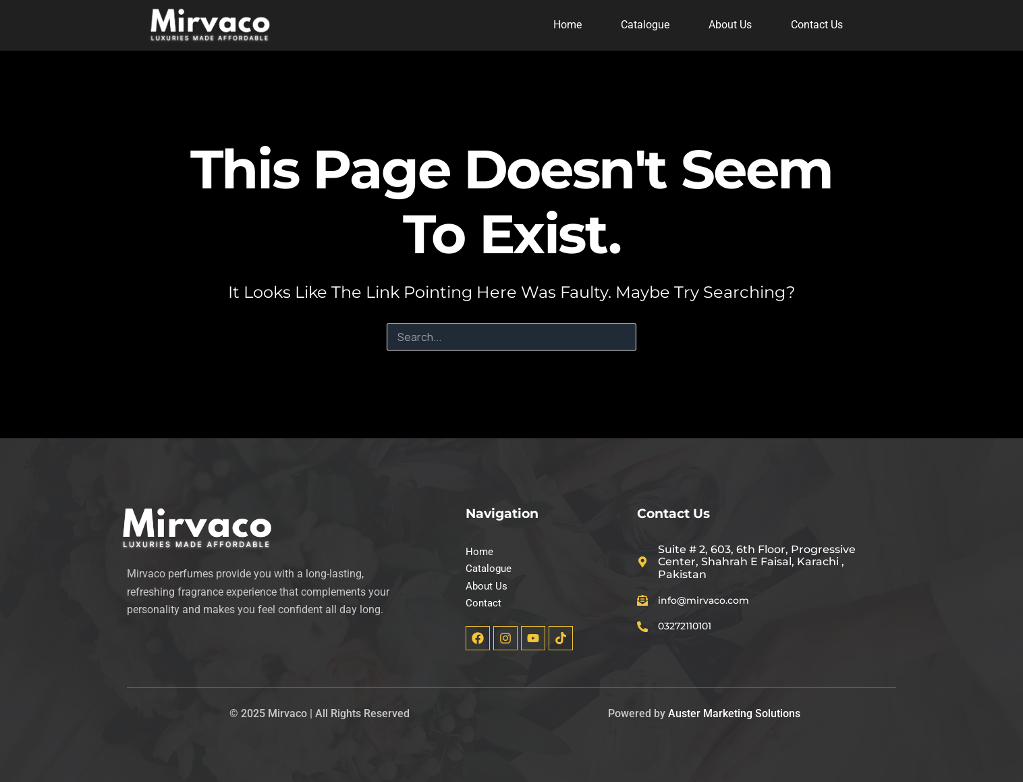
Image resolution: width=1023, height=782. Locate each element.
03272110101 (692, 625)
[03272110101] (644, 625)
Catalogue (645, 24)
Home (567, 24)
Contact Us (817, 24)
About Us (730, 24)
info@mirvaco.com (713, 598)
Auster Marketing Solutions (734, 713)
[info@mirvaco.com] (644, 598)
